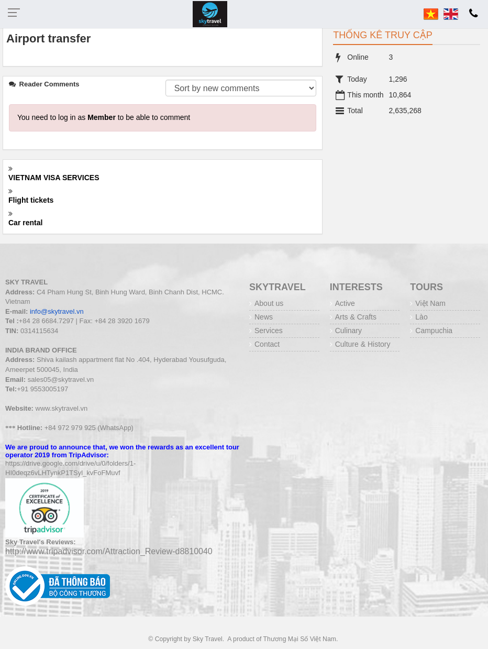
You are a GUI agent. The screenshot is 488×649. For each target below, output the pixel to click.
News (263, 317)
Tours (426, 287)
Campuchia (433, 330)
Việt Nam (430, 303)
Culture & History (363, 344)
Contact (267, 344)
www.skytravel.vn (62, 408)
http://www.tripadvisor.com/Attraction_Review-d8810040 (109, 551)
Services (268, 330)
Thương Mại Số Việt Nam (299, 639)
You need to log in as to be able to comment (103, 117)
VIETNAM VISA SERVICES (53, 177)
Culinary (348, 330)
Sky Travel (208, 639)
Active (345, 303)
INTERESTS (356, 287)
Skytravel (277, 287)
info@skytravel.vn (57, 311)
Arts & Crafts (355, 317)
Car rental (25, 222)
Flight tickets (30, 200)
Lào (421, 317)
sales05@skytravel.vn (61, 379)
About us (268, 303)
